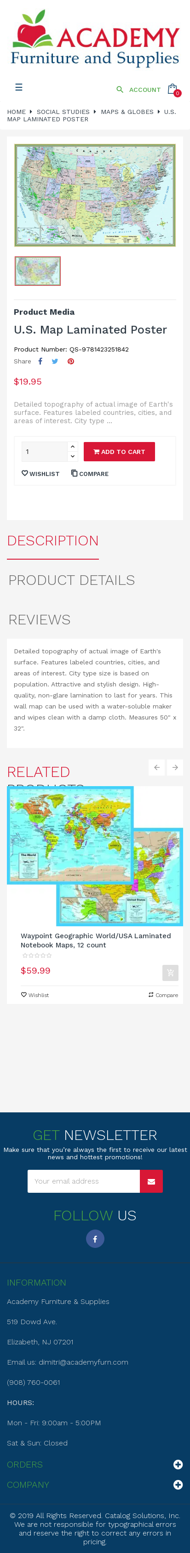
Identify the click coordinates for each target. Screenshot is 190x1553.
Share (40, 361)
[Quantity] (45, 452)
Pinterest (71, 361)
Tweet (55, 361)
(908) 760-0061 (33, 1382)
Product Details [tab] (71, 580)
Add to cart (119, 451)
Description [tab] (53, 540)
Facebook (95, 1238)
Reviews (39, 619)
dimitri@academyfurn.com (83, 1362)
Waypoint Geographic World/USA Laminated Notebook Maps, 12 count (96, 940)
